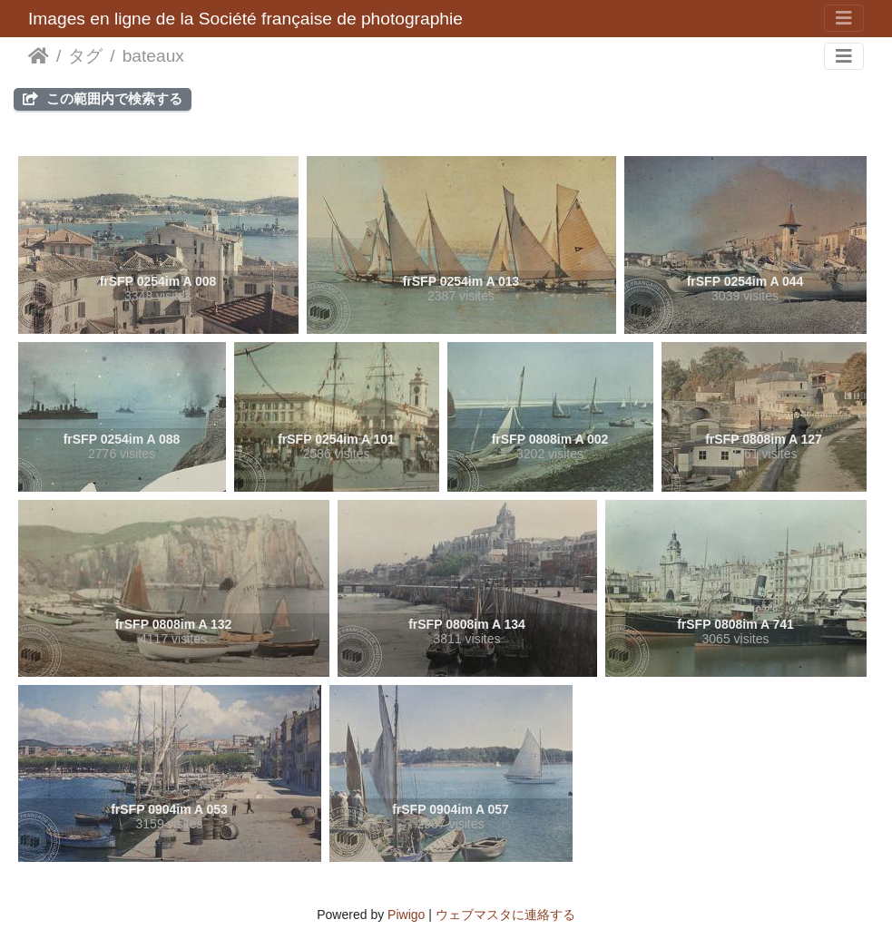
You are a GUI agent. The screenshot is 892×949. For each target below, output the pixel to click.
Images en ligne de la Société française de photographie (245, 18)
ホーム (38, 56)
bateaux (153, 55)
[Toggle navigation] (844, 18)
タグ (85, 55)
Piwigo (406, 914)
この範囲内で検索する (102, 98)
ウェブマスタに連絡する (505, 914)
